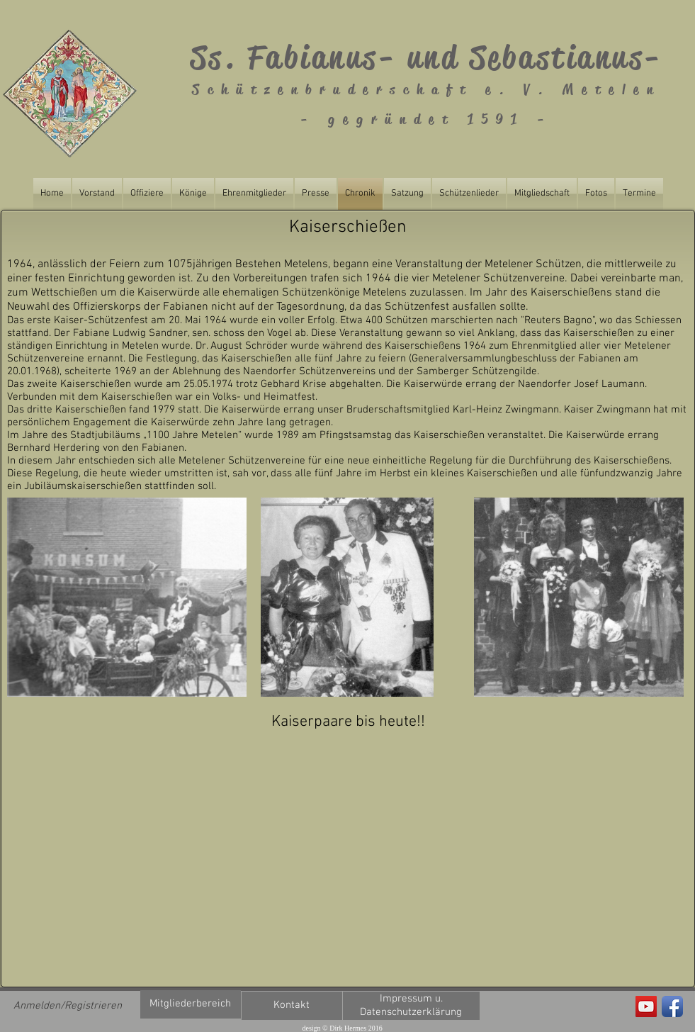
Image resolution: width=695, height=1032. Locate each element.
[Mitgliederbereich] (190, 1004)
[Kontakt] (292, 1006)
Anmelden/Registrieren (67, 1005)
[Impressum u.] (411, 999)
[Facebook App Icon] (672, 1006)
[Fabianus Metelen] (646, 1006)
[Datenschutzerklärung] (411, 1012)
